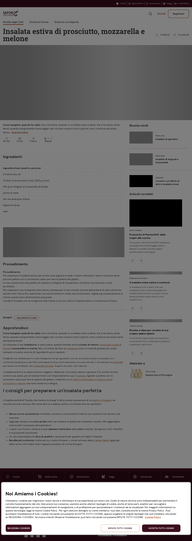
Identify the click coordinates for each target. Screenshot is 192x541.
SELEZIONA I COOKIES (19, 528)
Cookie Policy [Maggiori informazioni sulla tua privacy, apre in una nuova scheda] (153, 517)
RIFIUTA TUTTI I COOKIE (120, 528)
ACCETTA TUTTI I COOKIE (161, 528)
